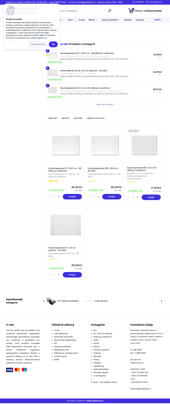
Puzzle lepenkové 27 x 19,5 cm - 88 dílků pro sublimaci (64, 169)
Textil (69, 20)
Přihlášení (140, 2)
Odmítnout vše (38, 44)
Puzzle (82, 20)
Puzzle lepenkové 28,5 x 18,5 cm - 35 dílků (104, 169)
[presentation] (44, 302)
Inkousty (140, 20)
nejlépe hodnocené (95, 118)
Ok (53, 44)
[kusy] (54, 197)
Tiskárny (128, 20)
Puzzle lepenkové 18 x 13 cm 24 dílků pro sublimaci (141, 169)
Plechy (91, 20)
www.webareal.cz (95, 401)
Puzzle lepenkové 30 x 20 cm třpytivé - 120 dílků (62, 249)
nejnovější (78, 118)
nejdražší (65, 118)
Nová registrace (155, 2)
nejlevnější (52, 118)
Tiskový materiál (109, 20)
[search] (109, 11)
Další (157, 19)
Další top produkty (104, 104)
